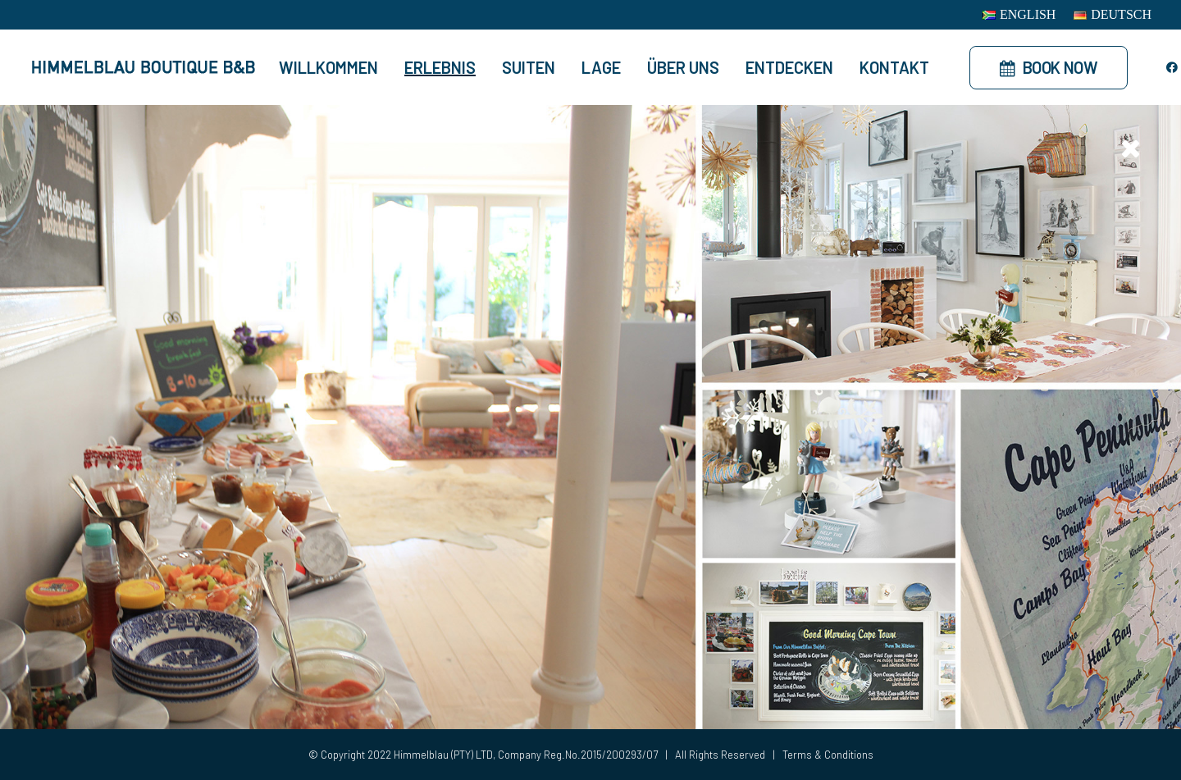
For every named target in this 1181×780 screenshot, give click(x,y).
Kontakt (894, 67)
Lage (601, 67)
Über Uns (683, 67)
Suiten (528, 67)
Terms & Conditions (827, 754)
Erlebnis (440, 67)
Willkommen (328, 67)
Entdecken (789, 67)
